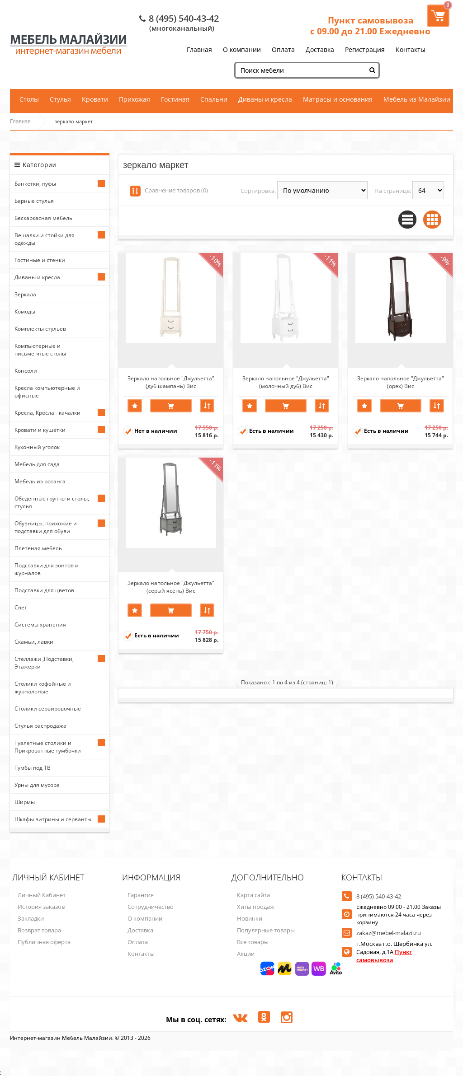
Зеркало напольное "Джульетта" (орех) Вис (400, 381)
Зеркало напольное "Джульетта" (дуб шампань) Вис (171, 381)
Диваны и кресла (265, 99)
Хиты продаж (255, 907)
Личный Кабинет (42, 895)
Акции (246, 954)
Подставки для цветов (44, 590)
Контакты (410, 49)
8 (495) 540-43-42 (184, 18)
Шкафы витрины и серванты (52, 819)
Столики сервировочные (47, 708)
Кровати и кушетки (40, 430)
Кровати (95, 99)
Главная (199, 49)
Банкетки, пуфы (35, 183)
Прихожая (134, 99)
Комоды (24, 311)
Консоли (25, 370)
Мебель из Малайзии (416, 99)
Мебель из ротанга (40, 481)
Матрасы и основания (338, 99)
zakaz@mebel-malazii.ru (388, 933)
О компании (242, 49)
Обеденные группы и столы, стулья (51, 502)
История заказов (41, 907)
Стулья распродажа (40, 726)
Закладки (31, 918)
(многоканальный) (181, 28)
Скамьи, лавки (33, 642)
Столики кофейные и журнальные (42, 687)
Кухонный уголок (37, 447)
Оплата (283, 49)
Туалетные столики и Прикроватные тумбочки (47, 746)
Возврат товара (39, 930)
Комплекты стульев (40, 328)
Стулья (60, 99)
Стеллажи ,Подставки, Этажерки (44, 662)
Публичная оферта (44, 942)
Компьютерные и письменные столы (40, 349)
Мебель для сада (37, 464)
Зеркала (25, 294)
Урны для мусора (37, 785)
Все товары (253, 942)
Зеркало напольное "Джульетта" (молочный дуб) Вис (285, 381)
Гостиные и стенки (39, 260)
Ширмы (24, 802)
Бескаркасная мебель (43, 218)
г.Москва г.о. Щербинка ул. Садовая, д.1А (394, 952)
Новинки (249, 918)
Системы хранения (40, 624)
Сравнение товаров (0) (176, 190)
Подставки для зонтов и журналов (46, 569)
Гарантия (141, 895)
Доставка (320, 49)
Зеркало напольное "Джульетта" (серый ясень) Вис (171, 586)
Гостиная (175, 99)
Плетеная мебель (38, 548)
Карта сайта (253, 895)
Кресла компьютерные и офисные (47, 391)
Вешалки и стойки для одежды (44, 239)
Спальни (213, 99)
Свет (20, 607)
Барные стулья (34, 201)
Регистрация (365, 49)
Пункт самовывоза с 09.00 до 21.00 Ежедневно (370, 26)
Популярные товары (266, 930)
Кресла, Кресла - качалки (47, 412)
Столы (29, 99)
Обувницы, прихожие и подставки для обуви (45, 527)
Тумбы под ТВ (32, 768)
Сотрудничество (151, 907)
